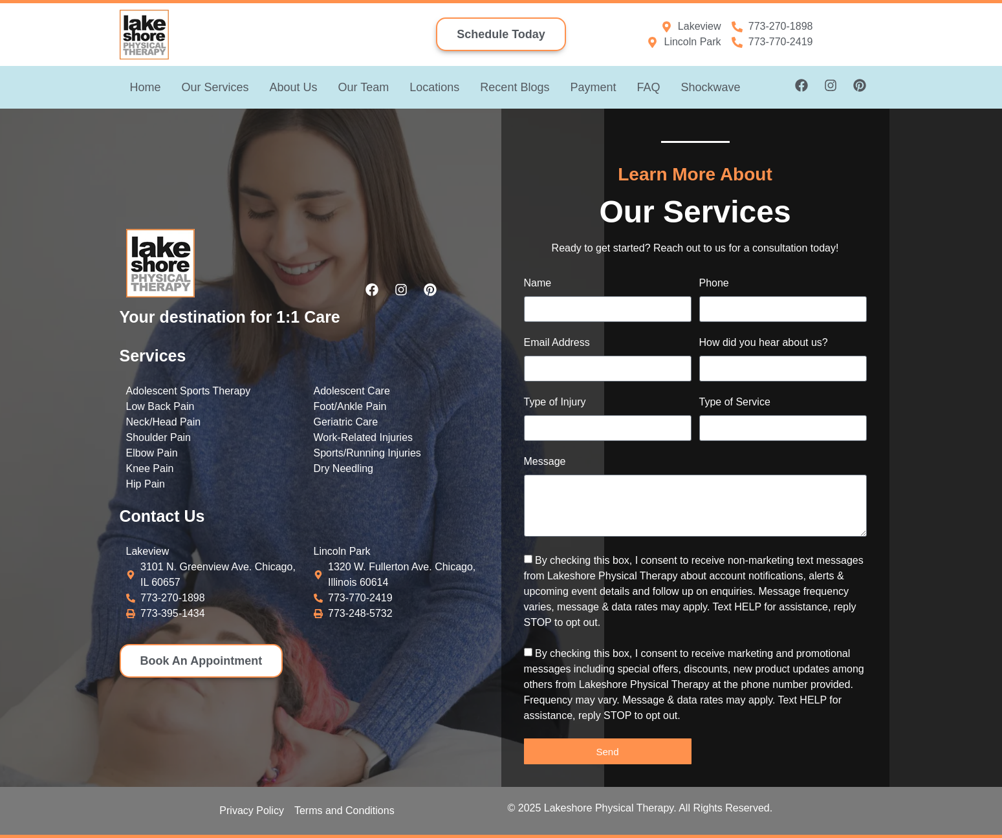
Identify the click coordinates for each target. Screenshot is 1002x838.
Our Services (215, 87)
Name (538, 283)
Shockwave (710, 87)
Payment (593, 87)
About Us (294, 87)
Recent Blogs (514, 87)
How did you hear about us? (763, 343)
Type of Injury (555, 402)
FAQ (648, 87)
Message (545, 462)
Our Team (363, 87)
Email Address (557, 343)
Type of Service (734, 402)
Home (145, 87)
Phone (714, 283)
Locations (434, 87)
